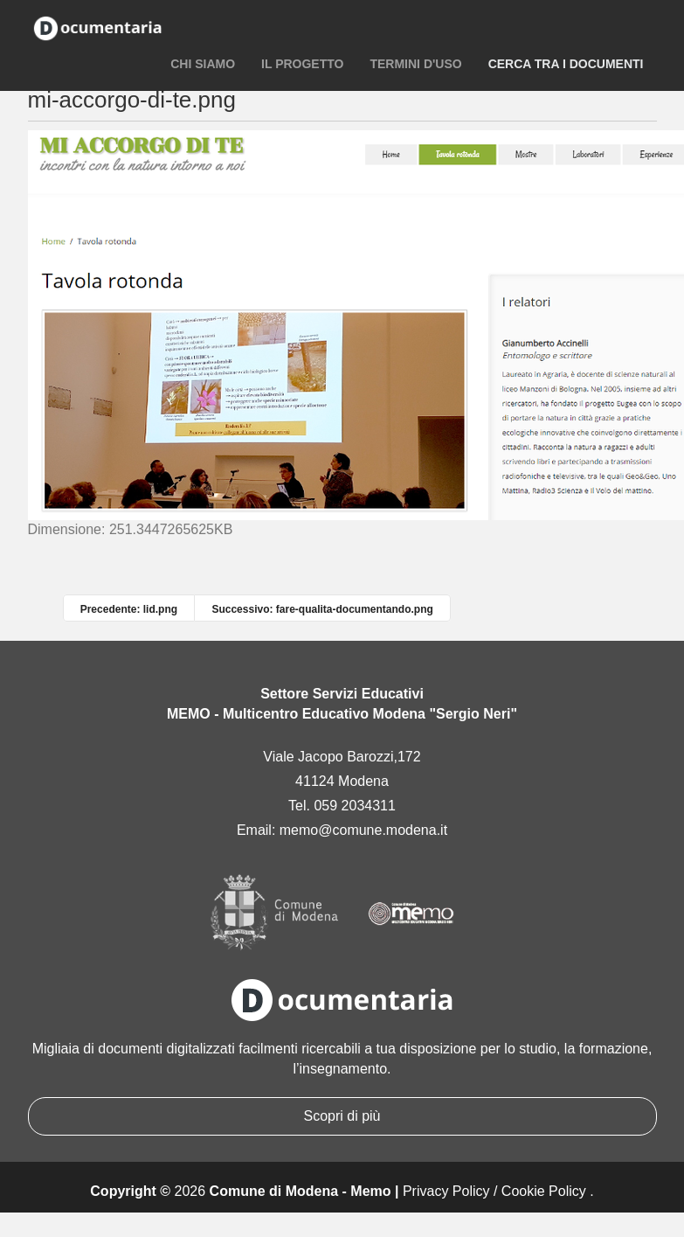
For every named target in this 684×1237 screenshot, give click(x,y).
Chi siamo (202, 64)
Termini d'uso (415, 64)
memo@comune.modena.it (363, 830)
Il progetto (302, 64)
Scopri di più (341, 1115)
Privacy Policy (446, 1191)
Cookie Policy (543, 1191)
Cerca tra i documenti (566, 64)
